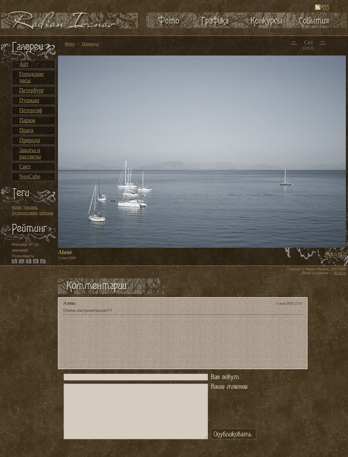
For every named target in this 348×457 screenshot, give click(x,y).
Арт (23, 64)
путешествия (24, 212)
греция (30, 207)
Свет (25, 166)
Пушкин (29, 100)
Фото (70, 43)
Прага (26, 130)
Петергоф (30, 110)
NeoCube (30, 176)
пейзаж (46, 212)
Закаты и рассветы (30, 153)
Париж (27, 120)
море (16, 207)
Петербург (31, 90)
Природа (29, 140)
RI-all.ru (340, 273)
